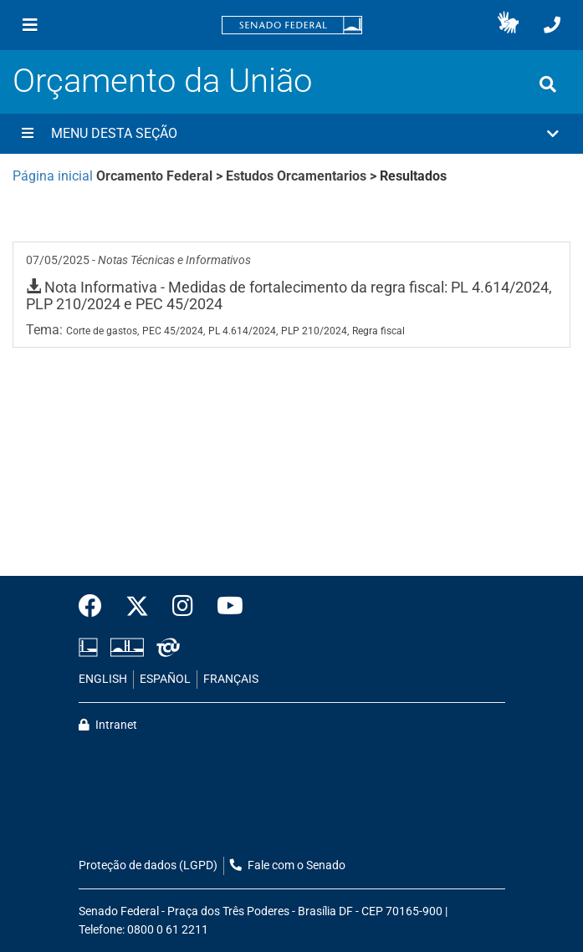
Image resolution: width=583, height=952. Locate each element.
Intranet (108, 725)
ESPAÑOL (165, 679)
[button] (508, 25)
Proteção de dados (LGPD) (148, 865)
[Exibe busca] (547, 84)
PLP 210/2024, (315, 331)
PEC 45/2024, (173, 331)
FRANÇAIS (230, 679)
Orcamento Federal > (161, 176)
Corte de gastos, (102, 331)
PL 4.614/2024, (243, 331)
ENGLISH (103, 679)
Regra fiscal (378, 331)
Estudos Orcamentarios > (303, 176)
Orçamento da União (162, 80)
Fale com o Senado (287, 865)
